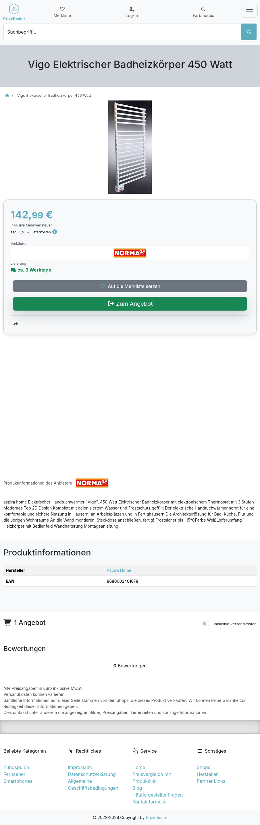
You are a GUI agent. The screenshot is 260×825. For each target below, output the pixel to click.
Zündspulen (16, 767)
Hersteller (207, 774)
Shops (204, 767)
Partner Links (211, 781)
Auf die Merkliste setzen (130, 408)
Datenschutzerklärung (92, 774)
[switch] (206, 623)
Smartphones (17, 781)
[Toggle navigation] (250, 12)
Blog (137, 788)
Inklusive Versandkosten (235, 624)
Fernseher (14, 774)
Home (138, 767)
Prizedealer (156, 817)
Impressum (80, 767)
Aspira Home (119, 570)
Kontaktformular (149, 802)
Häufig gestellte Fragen (157, 795)
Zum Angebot (130, 425)
